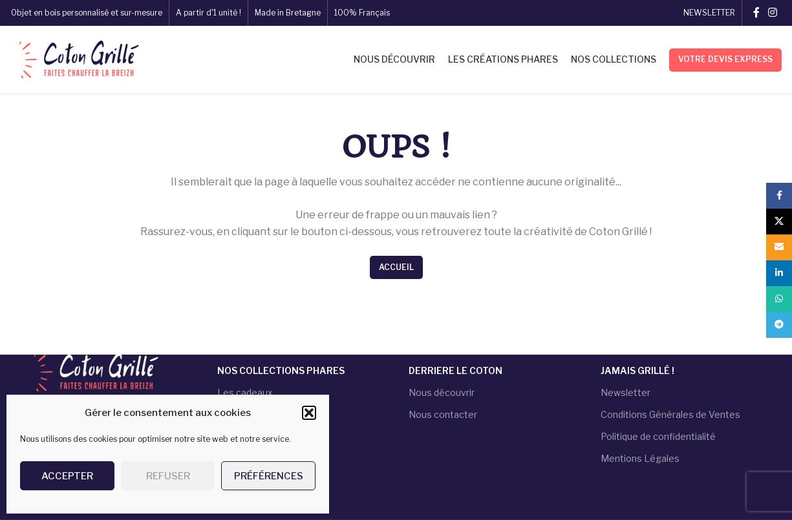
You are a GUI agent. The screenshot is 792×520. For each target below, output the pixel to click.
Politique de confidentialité (658, 436)
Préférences (268, 476)
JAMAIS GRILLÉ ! (637, 369)
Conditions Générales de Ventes (670, 414)
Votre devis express (725, 59)
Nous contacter (443, 414)
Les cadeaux (245, 391)
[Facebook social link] (756, 13)
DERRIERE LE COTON (455, 369)
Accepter (67, 476)
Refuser (168, 476)
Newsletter (625, 391)
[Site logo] (77, 59)
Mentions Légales (640, 458)
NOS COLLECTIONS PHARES (281, 369)
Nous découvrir (442, 391)
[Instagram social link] (772, 13)
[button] (309, 412)
